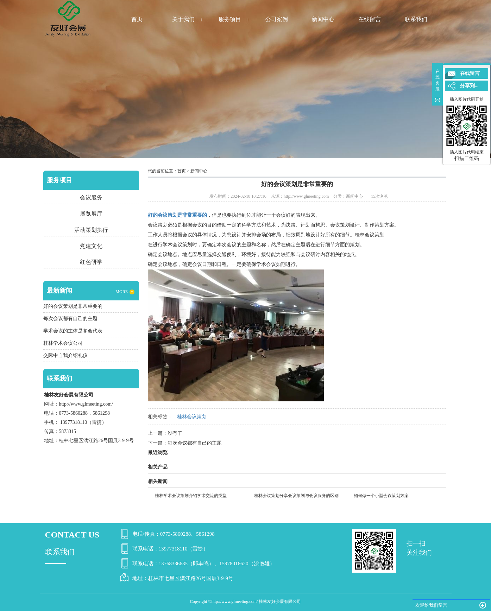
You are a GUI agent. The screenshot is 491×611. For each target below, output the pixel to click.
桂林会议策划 (369, 234)
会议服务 (91, 198)
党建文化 (91, 246)
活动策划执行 (91, 230)
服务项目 (230, 19)
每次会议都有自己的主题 (195, 443)
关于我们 (183, 19)
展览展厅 (91, 214)
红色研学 (91, 262)
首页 (137, 19)
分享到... (469, 85)
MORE (124, 291)
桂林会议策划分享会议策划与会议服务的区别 (296, 495)
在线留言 (369, 19)
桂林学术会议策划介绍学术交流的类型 (191, 495)
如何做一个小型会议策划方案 (381, 495)
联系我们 (416, 19)
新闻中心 (323, 19)
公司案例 (276, 19)
